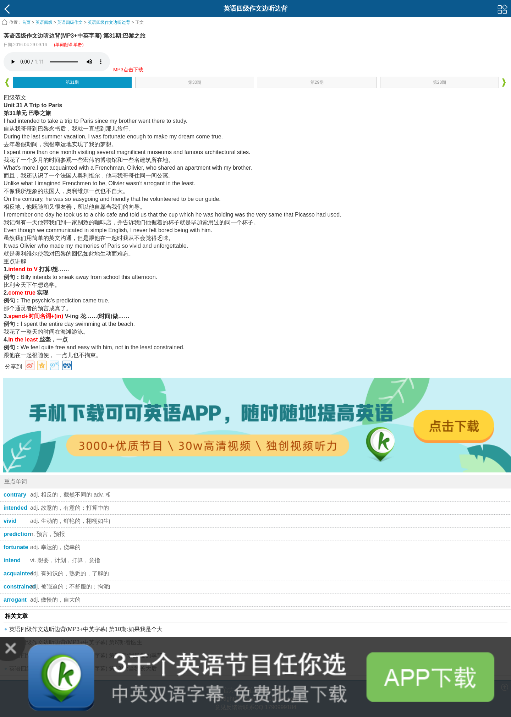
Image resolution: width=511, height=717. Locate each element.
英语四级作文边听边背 (109, 22)
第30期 (194, 82)
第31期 (72, 82)
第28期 (439, 82)
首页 (26, 22)
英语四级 (44, 22)
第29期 (317, 82)
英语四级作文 (70, 22)
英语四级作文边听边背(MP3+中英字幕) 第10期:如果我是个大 (86, 629)
